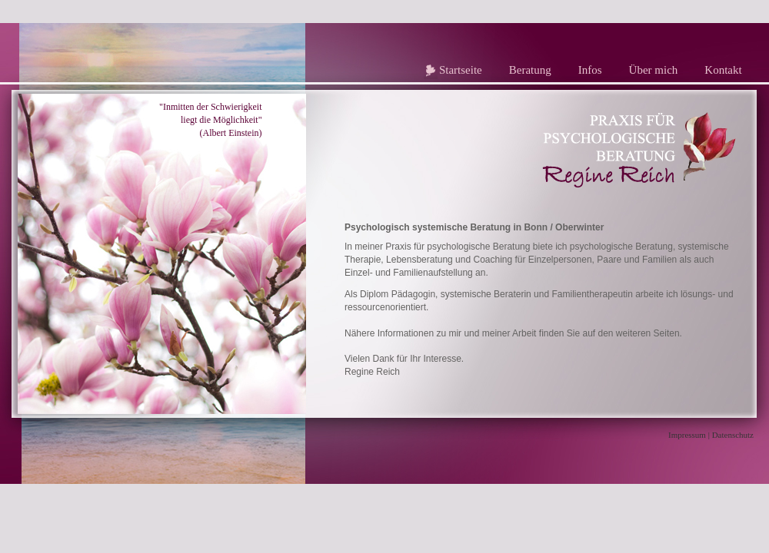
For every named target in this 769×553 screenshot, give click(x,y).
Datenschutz (733, 434)
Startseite (460, 70)
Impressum (687, 434)
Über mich (653, 70)
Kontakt (722, 70)
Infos (590, 70)
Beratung (530, 70)
